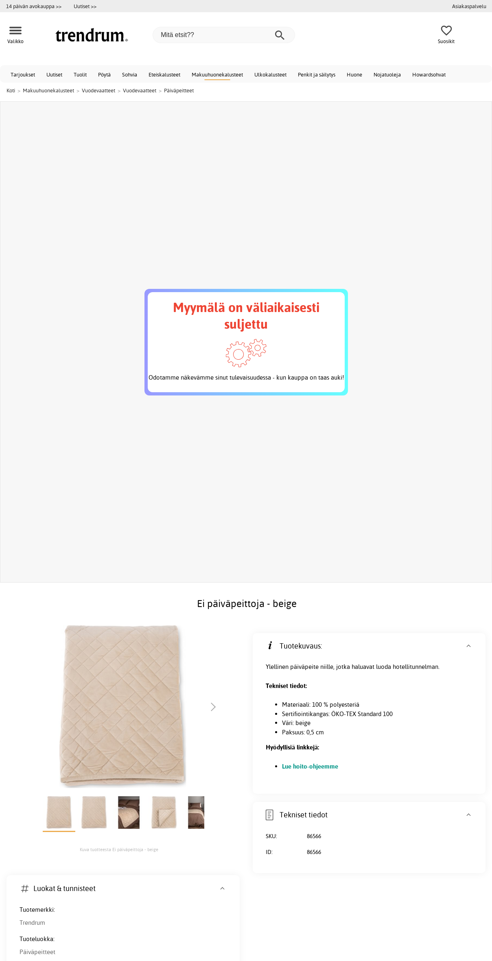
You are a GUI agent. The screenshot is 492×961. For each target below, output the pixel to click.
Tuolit (80, 74)
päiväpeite (304, 667)
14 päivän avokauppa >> (33, 6)
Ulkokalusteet (270, 74)
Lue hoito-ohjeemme (310, 766)
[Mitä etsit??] (224, 35)
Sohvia (129, 74)
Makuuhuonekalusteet (217, 74)
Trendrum (32, 922)
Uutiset (54, 74)
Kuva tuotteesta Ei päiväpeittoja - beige (119, 849)
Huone (354, 74)
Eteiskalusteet (164, 74)
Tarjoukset (23, 74)
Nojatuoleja (387, 74)
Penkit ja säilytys (316, 74)
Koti (11, 90)
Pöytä (104, 74)
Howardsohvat (429, 74)
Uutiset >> (85, 6)
